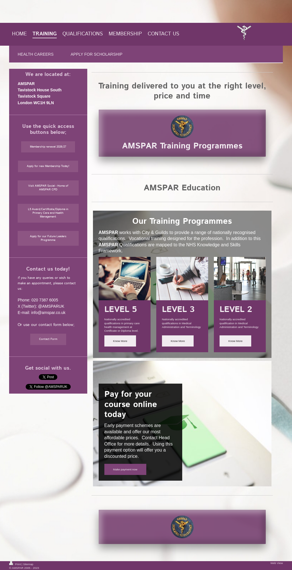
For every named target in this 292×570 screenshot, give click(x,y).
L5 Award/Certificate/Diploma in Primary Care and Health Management (48, 213)
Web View (276, 563)
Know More (120, 341)
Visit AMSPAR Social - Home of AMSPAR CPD (48, 188)
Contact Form (48, 339)
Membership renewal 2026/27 (48, 147)
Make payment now (125, 469)
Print (15, 564)
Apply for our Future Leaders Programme (48, 238)
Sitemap (28, 564)
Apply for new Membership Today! (48, 166)
